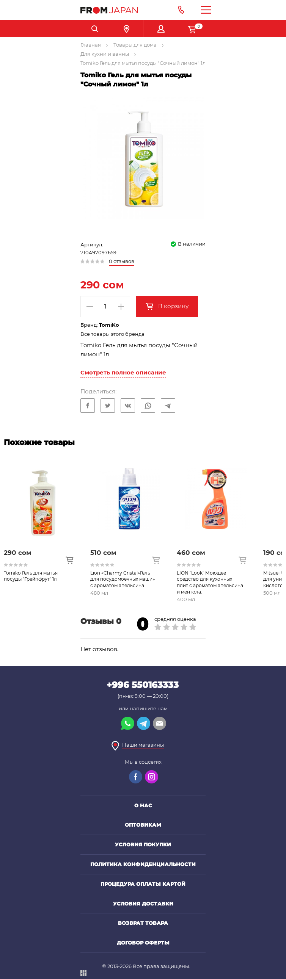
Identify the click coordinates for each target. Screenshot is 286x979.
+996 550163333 (143, 685)
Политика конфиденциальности (143, 864)
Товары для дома (135, 45)
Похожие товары (39, 442)
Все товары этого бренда (112, 334)
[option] (47, 530)
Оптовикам (143, 825)
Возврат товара (143, 923)
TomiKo (109, 325)
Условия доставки (143, 904)
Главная (90, 45)
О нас (143, 805)
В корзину (173, 306)
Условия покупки (143, 844)
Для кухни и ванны (104, 54)
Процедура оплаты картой (143, 884)
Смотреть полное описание (123, 372)
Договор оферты (143, 943)
